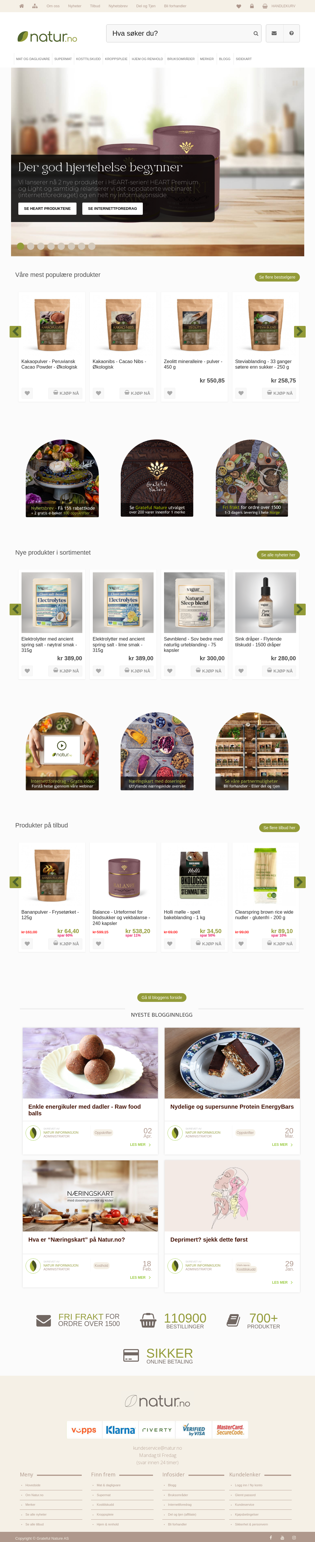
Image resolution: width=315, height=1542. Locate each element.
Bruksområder (178, 1495)
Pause (295, 83)
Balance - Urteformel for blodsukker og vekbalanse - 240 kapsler (121, 917)
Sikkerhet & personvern (251, 1524)
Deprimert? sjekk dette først (209, 1239)
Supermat (104, 1495)
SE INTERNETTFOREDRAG (112, 208)
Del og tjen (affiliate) (182, 1514)
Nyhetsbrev (118, 6)
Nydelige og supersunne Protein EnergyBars (232, 1106)
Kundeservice (244, 1504)
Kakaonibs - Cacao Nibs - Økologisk (119, 364)
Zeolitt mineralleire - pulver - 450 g (193, 364)
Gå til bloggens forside (162, 997)
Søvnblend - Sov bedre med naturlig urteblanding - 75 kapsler (193, 644)
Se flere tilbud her (280, 827)
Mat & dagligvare (109, 1485)
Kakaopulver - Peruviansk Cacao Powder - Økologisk (49, 364)
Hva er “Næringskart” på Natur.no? (77, 1239)
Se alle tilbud (35, 1524)
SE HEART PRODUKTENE (47, 208)
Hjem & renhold (108, 1524)
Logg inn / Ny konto (248, 1485)
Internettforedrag (180, 1504)
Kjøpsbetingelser (247, 1514)
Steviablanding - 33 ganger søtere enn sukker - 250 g (263, 364)
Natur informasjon (61, 1132)
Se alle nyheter (36, 1514)
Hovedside (33, 1485)
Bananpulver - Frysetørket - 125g (50, 914)
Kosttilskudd (105, 1504)
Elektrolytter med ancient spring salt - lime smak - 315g (119, 644)
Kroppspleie (105, 1514)
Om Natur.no (35, 1495)
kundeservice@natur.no (157, 1448)
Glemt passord (245, 1495)
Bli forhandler (175, 6)
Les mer (137, 1145)
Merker (30, 1504)
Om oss (53, 6)
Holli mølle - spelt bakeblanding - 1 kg (184, 914)
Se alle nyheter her (278, 555)
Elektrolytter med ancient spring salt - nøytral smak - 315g (49, 644)
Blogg (172, 1485)
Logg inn (253, 7)
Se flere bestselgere (277, 277)
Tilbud (95, 6)
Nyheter (74, 6)
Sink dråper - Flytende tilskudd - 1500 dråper (258, 641)
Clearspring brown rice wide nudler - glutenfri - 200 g (264, 914)
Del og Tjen (146, 6)
